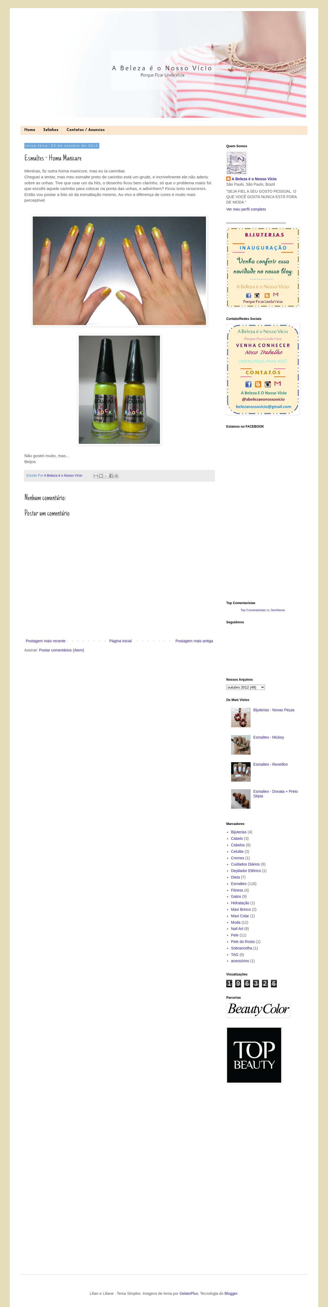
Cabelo (237, 838)
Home (29, 130)
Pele (235, 935)
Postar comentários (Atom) (61, 650)
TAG (235, 954)
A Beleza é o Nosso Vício (254, 179)
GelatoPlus (188, 1293)
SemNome (278, 610)
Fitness (237, 890)
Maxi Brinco (241, 909)
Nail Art (237, 928)
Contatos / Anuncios (86, 130)
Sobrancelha (241, 948)
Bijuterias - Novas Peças (274, 710)
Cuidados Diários (245, 864)
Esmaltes (239, 884)
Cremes (237, 858)
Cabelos (238, 845)
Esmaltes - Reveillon (270, 764)
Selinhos (50, 130)
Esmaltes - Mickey (268, 737)
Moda (236, 922)
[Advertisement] (248, 1174)
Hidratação (240, 903)
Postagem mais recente (45, 641)
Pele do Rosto (243, 941)
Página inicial (120, 641)
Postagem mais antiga (194, 641)
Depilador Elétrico (246, 871)
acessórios (240, 961)
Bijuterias (239, 832)
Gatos (236, 896)
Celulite (237, 851)
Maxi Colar (240, 916)
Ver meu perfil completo (246, 209)
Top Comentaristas (253, 610)
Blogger (230, 1293)
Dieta (235, 877)
